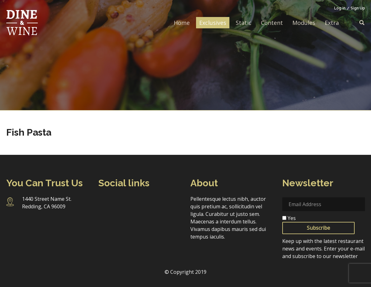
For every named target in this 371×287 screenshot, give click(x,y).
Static (243, 22)
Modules (303, 22)
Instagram (121, 202)
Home (182, 22)
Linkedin (154, 202)
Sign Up (358, 8)
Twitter (138, 202)
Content (272, 22)
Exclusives (212, 22)
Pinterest (104, 216)
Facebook (104, 202)
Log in (340, 8)
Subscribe (318, 227)
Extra (332, 22)
